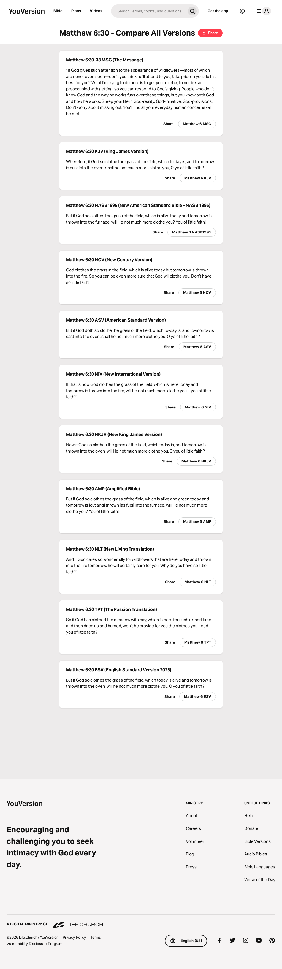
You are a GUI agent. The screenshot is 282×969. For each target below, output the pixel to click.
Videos (96, 11)
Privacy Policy (74, 937)
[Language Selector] (242, 11)
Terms (95, 937)
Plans (76, 11)
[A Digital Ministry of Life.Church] (141, 921)
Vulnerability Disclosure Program (34, 943)
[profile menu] (262, 11)
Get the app (218, 11)
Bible (58, 11)
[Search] (148, 11)
